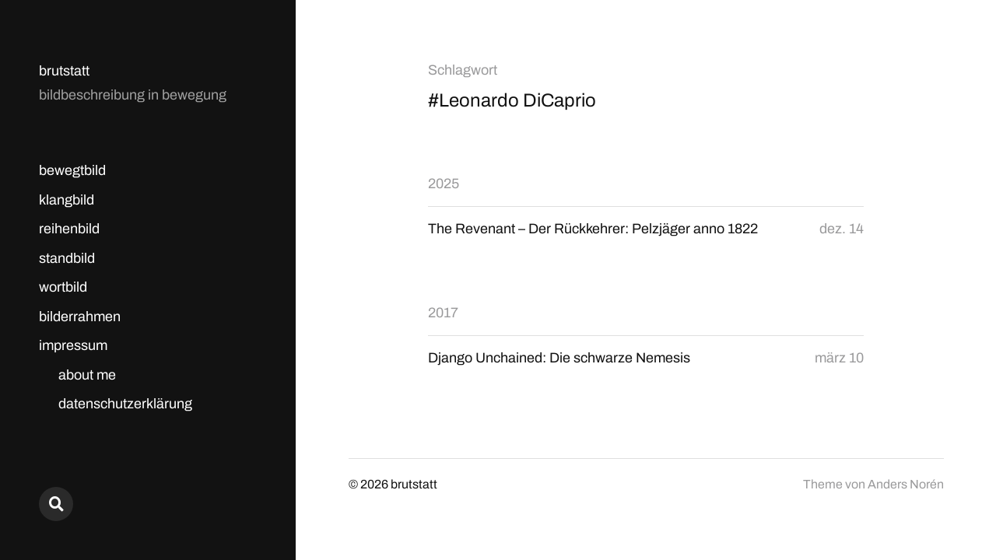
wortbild (63, 287)
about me (87, 375)
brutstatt (64, 71)
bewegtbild (72, 170)
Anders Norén (906, 484)
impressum (73, 345)
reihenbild (69, 228)
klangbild (66, 200)
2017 (443, 312)
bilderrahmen (80, 316)
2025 (443, 183)
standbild (67, 258)
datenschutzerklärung (125, 403)
